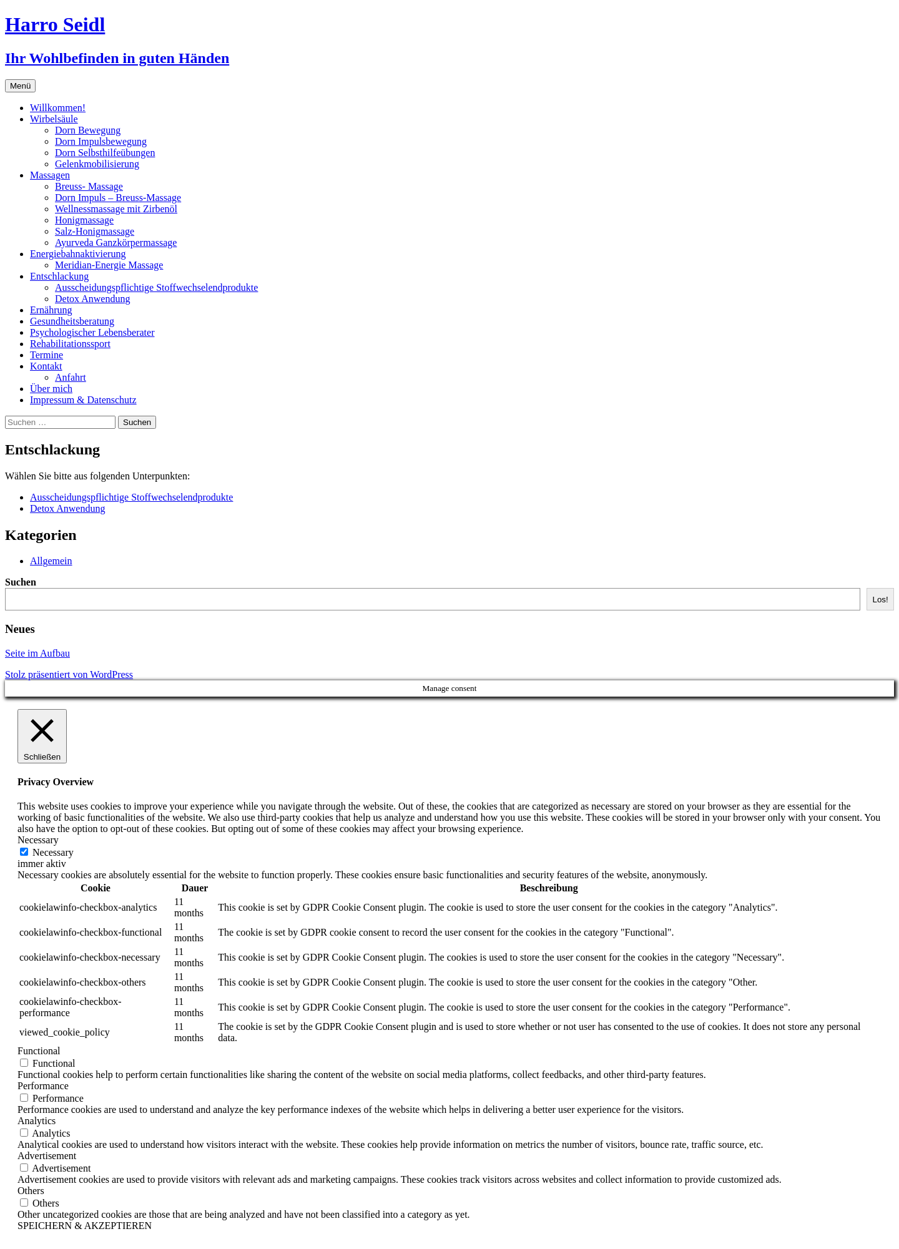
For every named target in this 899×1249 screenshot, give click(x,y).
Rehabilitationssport (70, 343)
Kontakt (46, 366)
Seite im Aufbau (37, 653)
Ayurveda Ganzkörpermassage (116, 242)
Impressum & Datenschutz (83, 399)
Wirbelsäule (54, 119)
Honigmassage (84, 220)
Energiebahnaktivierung (77, 253)
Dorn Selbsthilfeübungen (105, 152)
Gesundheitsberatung (72, 321)
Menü (20, 86)
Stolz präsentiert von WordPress (69, 674)
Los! (880, 599)
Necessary (53, 852)
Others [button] (30, 1190)
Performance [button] (43, 1085)
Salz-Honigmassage (94, 231)
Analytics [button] (36, 1120)
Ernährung (51, 310)
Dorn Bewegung (87, 130)
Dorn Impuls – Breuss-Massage (118, 197)
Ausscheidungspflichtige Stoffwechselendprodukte (156, 287)
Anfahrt (70, 377)
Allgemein (51, 561)
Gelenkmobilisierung (97, 164)
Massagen (50, 175)
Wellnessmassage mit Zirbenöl (116, 208)
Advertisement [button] (46, 1155)
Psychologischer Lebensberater (92, 332)
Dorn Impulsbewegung (101, 141)
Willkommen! (58, 107)
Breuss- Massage (89, 186)
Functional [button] (38, 1051)
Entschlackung (59, 276)
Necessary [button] (38, 840)
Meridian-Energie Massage (109, 265)
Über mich (51, 388)
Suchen (20, 582)
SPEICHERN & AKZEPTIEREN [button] (84, 1225)
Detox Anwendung (92, 298)
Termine (46, 355)
